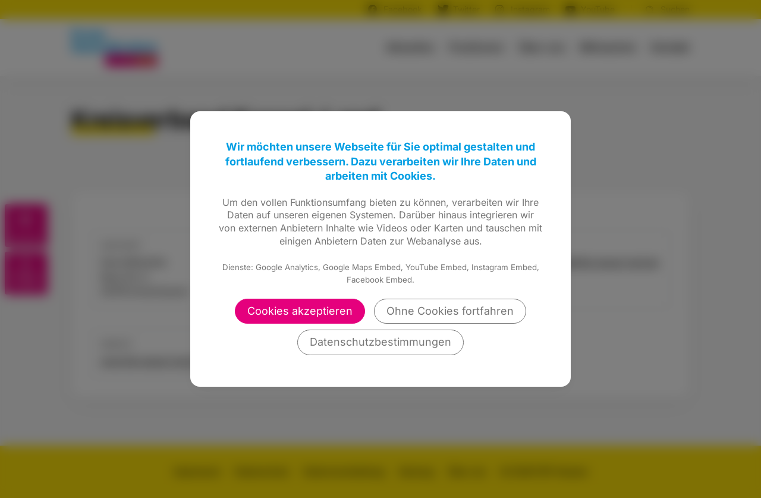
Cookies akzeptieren (300, 311)
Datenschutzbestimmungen (380, 342)
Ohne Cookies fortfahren (450, 311)
